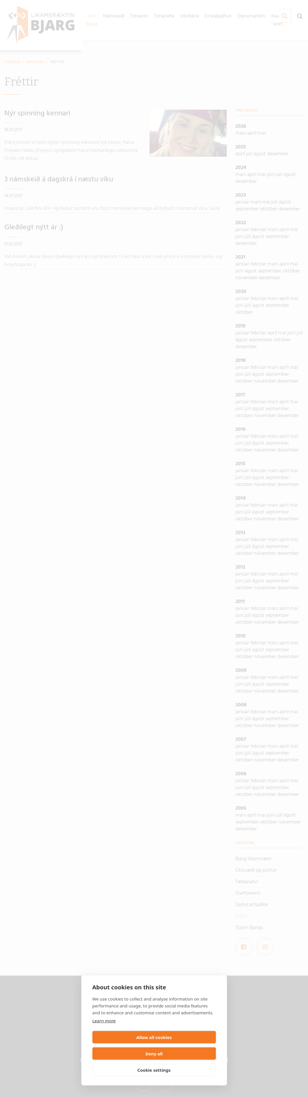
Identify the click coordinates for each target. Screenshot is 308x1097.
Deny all (185, 1054)
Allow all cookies (122, 1054)
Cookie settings (154, 1070)
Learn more (104, 1037)
